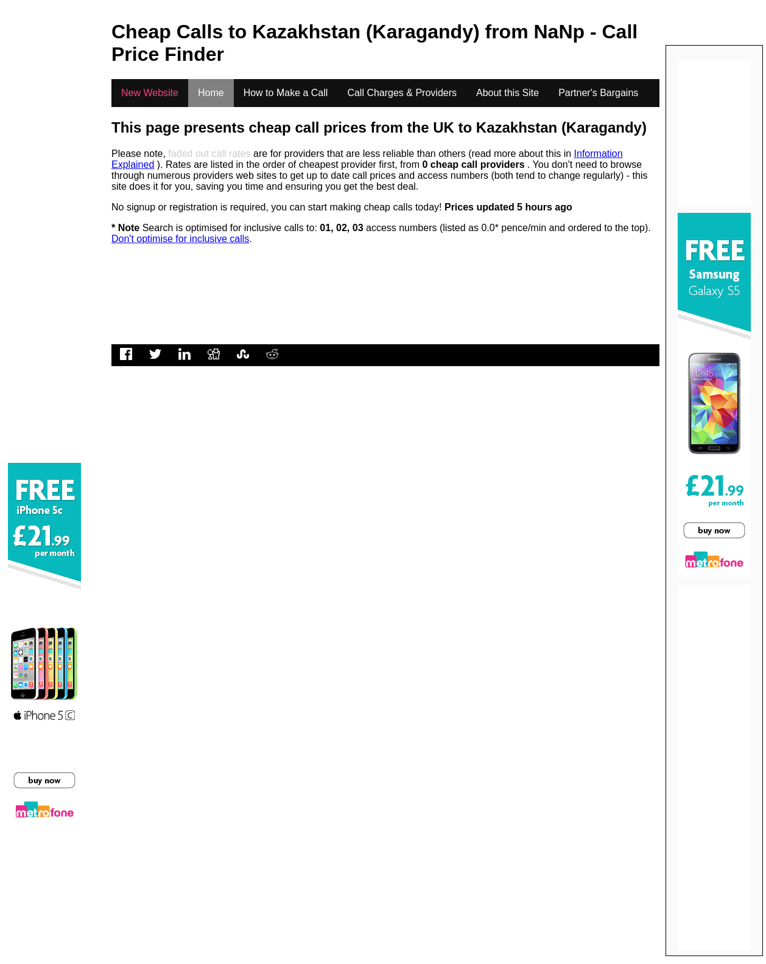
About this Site (507, 93)
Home (211, 93)
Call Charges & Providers (402, 93)
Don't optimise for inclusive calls (180, 239)
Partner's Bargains (598, 93)
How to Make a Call (286, 93)
